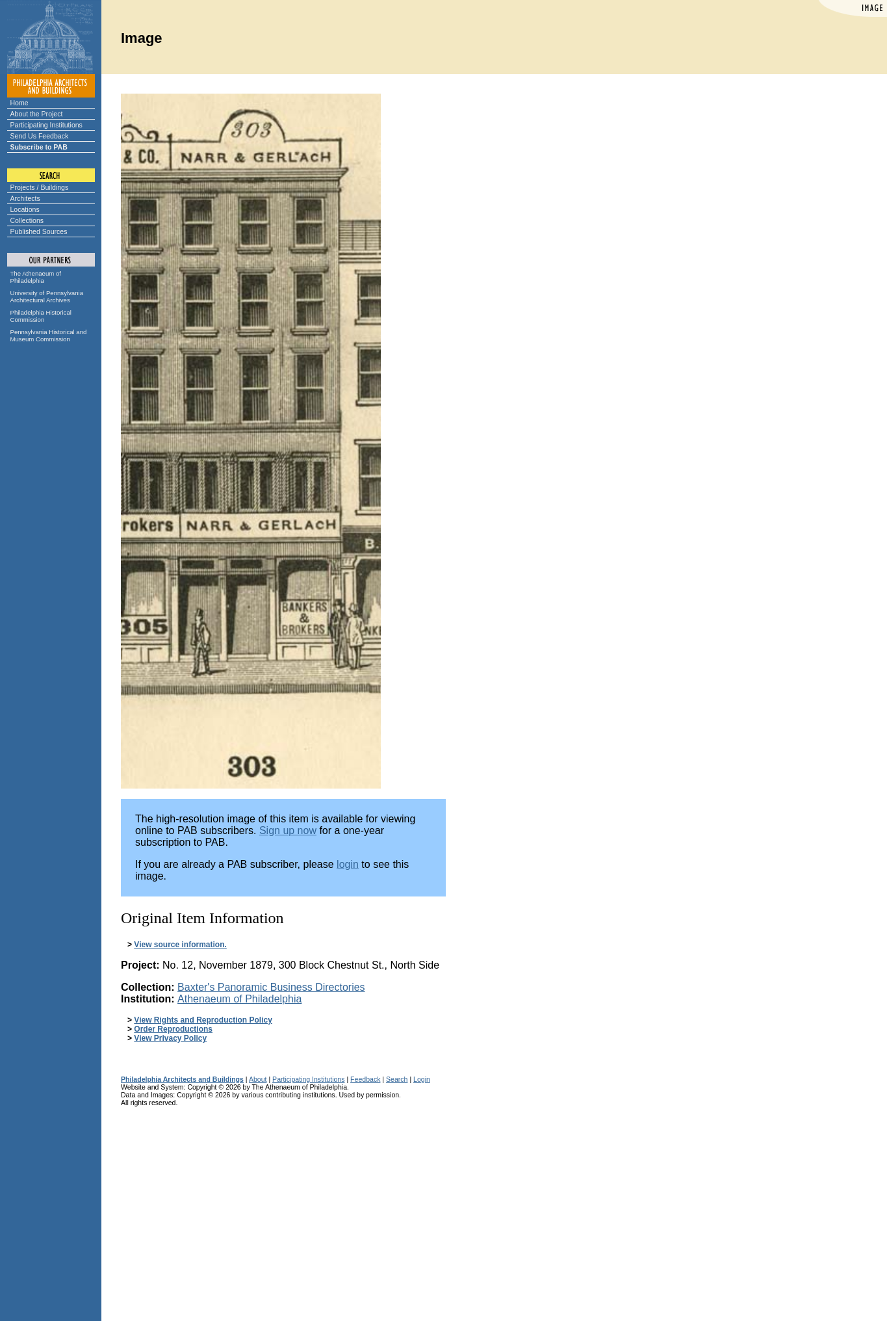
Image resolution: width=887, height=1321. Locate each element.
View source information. (180, 944)
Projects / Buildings (39, 187)
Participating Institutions (46, 125)
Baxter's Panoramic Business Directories (271, 987)
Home (19, 103)
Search (396, 1079)
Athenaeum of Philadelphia (239, 998)
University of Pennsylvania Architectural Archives (47, 296)
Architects (25, 198)
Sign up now (287, 830)
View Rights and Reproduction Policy (203, 1020)
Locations (25, 209)
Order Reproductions (173, 1029)
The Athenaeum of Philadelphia (35, 277)
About (258, 1079)
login (348, 864)
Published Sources (39, 231)
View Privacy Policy (170, 1038)
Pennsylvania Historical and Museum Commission (48, 335)
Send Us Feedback (39, 136)
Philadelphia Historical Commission (40, 316)
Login (421, 1079)
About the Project (36, 114)
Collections (27, 220)
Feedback (365, 1079)
